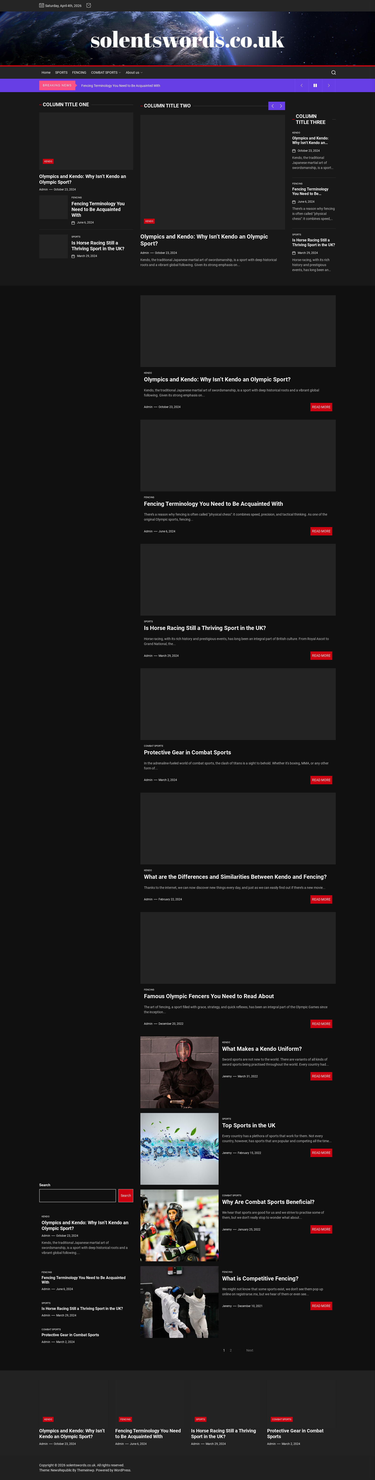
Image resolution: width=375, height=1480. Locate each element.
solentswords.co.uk (187, 39)
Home (46, 72)
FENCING (79, 72)
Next (249, 1350)
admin (144, 253)
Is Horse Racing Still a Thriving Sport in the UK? (313, 242)
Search (44, 1185)
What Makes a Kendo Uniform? (262, 1049)
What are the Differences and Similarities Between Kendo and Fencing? (235, 877)
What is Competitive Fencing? (260, 1278)
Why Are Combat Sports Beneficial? (268, 1202)
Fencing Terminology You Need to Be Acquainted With (310, 193)
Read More (321, 407)
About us (134, 72)
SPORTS (61, 72)
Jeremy (227, 1076)
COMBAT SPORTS (106, 72)
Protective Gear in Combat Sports (187, 752)
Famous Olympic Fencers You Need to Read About (209, 996)
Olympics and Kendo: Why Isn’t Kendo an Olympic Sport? (310, 143)
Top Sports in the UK (248, 1125)
